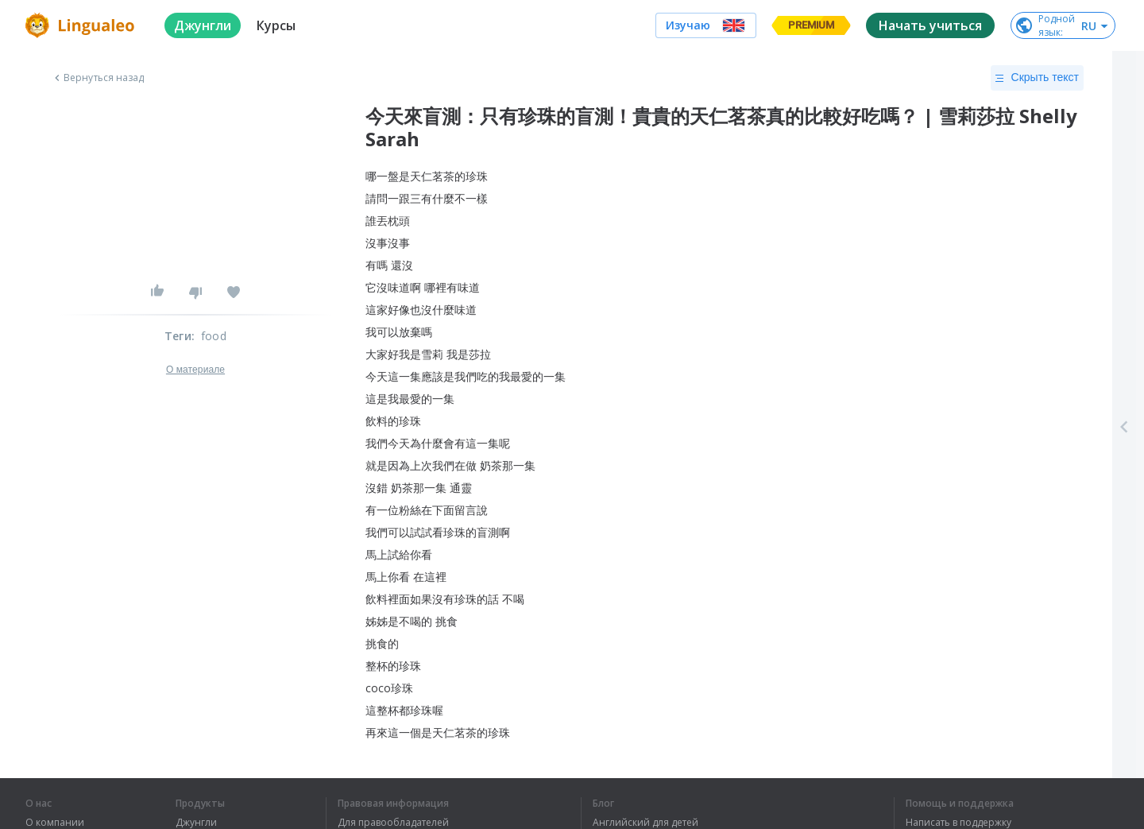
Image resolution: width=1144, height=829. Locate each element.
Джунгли (196, 822)
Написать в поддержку (958, 822)
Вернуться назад (98, 78)
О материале (195, 369)
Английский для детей (645, 822)
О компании (54, 822)
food (213, 335)
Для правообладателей (393, 822)
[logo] (82, 25)
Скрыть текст (1037, 78)
